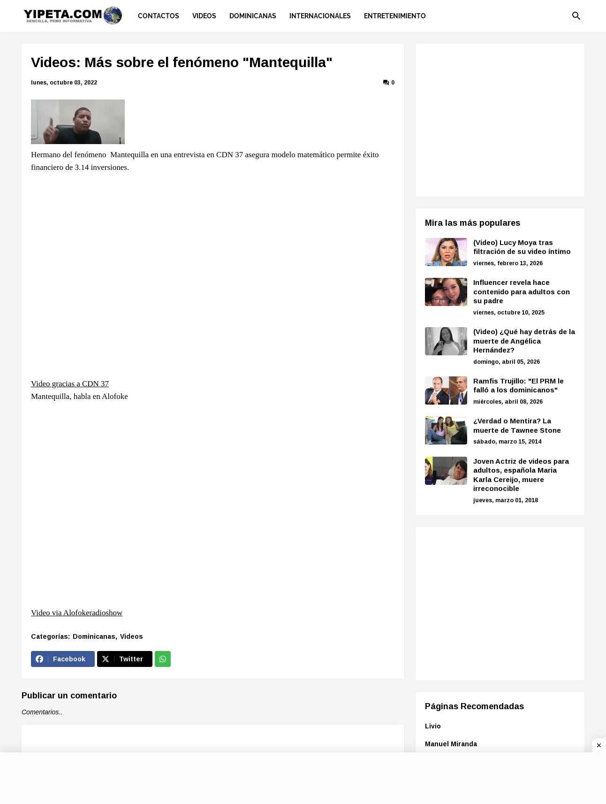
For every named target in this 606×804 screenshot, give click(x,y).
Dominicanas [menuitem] (252, 16)
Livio (433, 726)
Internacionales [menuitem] (320, 16)
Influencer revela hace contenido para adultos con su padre (521, 291)
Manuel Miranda (451, 744)
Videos (131, 636)
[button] (576, 16)
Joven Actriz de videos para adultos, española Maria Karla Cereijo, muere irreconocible (521, 475)
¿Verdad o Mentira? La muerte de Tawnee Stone (517, 425)
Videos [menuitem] (204, 16)
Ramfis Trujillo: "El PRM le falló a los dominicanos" (518, 385)
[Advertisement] (504, 118)
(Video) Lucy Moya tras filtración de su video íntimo (522, 247)
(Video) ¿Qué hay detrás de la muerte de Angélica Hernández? (524, 341)
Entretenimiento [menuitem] (395, 16)
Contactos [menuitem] (158, 16)
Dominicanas (94, 636)
